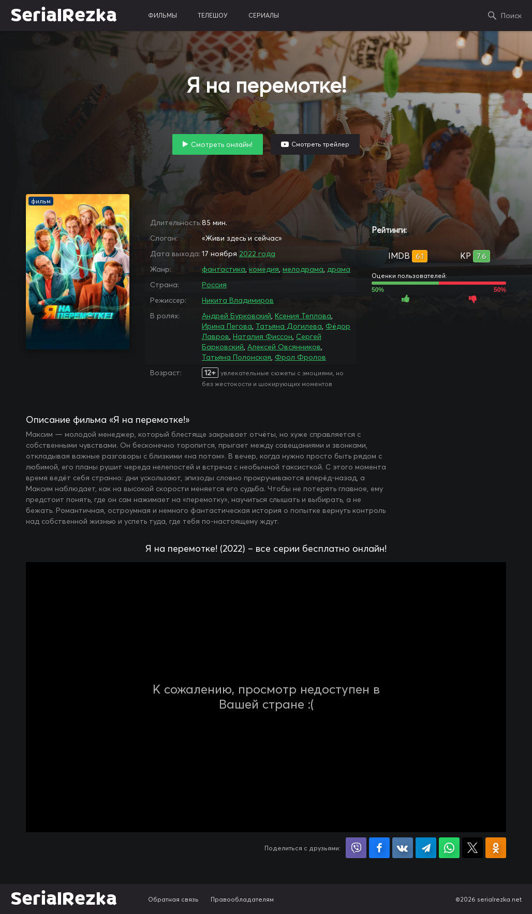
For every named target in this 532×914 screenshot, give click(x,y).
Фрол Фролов (300, 357)
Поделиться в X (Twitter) (472, 847)
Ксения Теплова (303, 315)
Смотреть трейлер (320, 144)
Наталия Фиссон (262, 336)
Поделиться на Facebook (379, 847)
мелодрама (303, 269)
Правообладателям (242, 899)
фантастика (223, 269)
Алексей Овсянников (284, 346)
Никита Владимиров (238, 300)
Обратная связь (173, 899)
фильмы (162, 15)
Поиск (511, 15)
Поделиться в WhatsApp (449, 847)
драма (338, 269)
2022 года (257, 253)
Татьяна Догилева (289, 326)
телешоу (213, 15)
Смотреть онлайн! (222, 144)
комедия (264, 269)
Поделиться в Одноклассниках (495, 847)
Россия (214, 284)
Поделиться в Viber (356, 847)
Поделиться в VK (402, 847)
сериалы (263, 15)
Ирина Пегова (227, 326)
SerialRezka (63, 15)
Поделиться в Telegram (426, 847)
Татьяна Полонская (236, 357)
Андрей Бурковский (236, 315)
